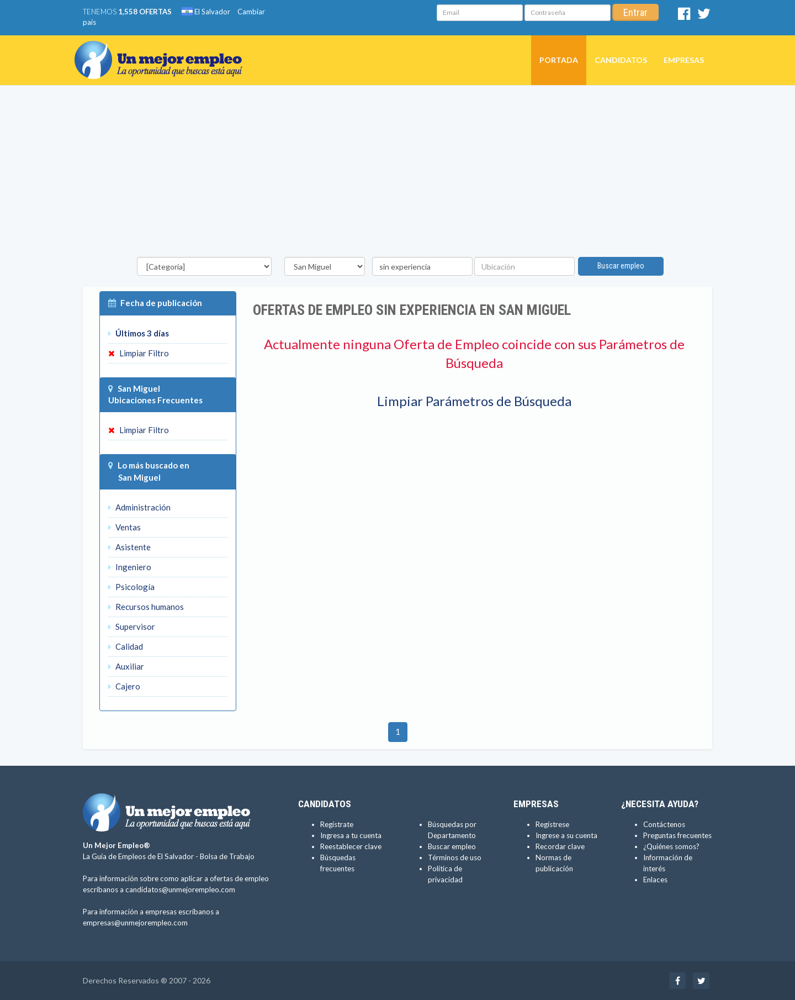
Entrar (635, 12)
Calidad (125, 646)
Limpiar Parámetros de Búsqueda (474, 401)
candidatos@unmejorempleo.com (180, 889)
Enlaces (655, 879)
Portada (558, 60)
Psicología (131, 587)
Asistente (129, 547)
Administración (139, 507)
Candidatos (621, 60)
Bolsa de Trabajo (227, 856)
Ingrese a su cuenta (566, 835)
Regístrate (336, 824)
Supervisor (131, 626)
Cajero (124, 686)
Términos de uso (454, 857)
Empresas (684, 60)
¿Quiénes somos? (671, 846)
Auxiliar (126, 666)
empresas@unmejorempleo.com (135, 922)
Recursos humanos (146, 607)
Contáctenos (664, 824)
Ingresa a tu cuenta (350, 835)
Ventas (124, 527)
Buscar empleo (620, 265)
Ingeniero (129, 567)
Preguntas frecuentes (677, 835)
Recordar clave (560, 846)
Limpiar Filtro (138, 353)
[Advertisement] (397, 174)
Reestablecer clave (350, 846)
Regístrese (552, 824)
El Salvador (206, 11)
